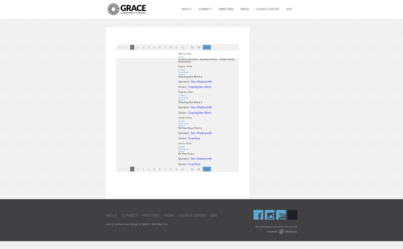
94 (199, 47)
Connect (205, 9)
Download (183, 72)
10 (182, 47)
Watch (181, 74)
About (187, 9)
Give (289, 9)
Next (206, 47)
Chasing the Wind (199, 87)
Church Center (267, 9)
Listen (181, 69)
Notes (181, 57)
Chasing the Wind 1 (190, 102)
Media (245, 9)
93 (192, 47)
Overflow (194, 138)
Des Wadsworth (201, 81)
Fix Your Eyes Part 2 (190, 128)
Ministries (226, 9)
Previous (122, 47)
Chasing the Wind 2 (190, 76)
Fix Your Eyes (186, 153)
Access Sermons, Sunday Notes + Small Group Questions (206, 60)
